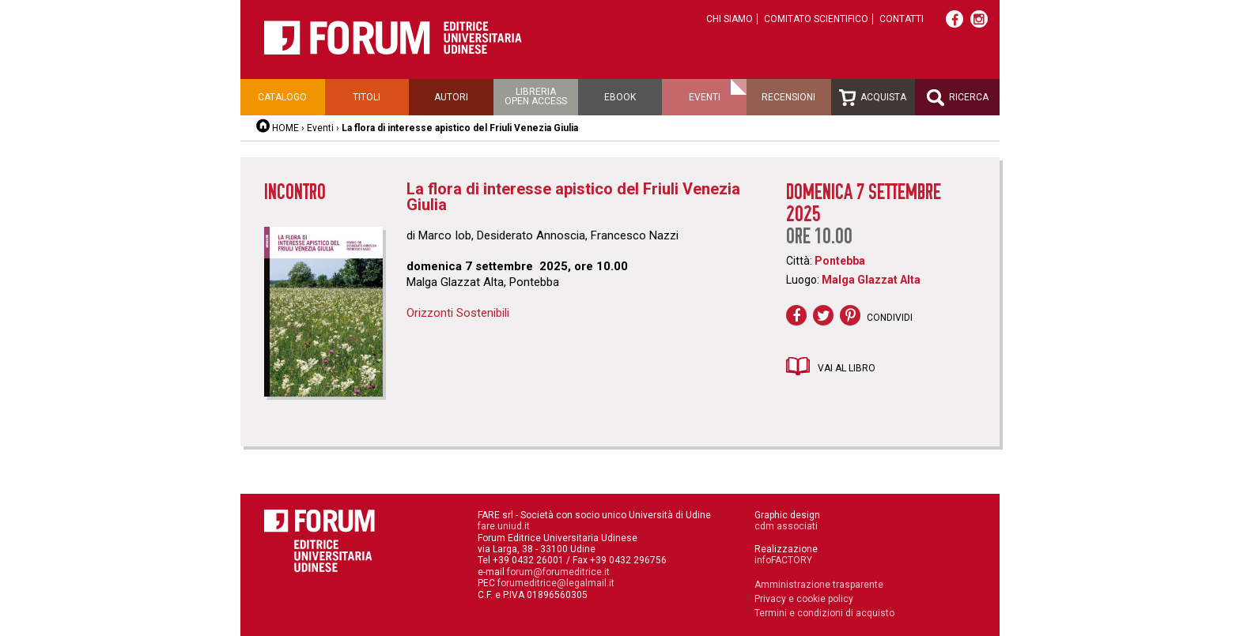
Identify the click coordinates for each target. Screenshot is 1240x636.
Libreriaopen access (536, 96)
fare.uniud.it (504, 526)
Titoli (366, 97)
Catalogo (282, 97)
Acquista (872, 97)
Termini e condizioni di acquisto (824, 613)
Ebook (620, 97)
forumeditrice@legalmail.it (555, 583)
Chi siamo (729, 18)
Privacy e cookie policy (803, 598)
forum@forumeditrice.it (558, 572)
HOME (285, 128)
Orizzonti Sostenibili (457, 313)
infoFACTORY (783, 560)
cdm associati (786, 526)
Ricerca (958, 97)
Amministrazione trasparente (818, 584)
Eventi (704, 97)
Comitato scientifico (816, 18)
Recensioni (788, 97)
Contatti (901, 18)
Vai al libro (846, 368)
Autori (451, 97)
